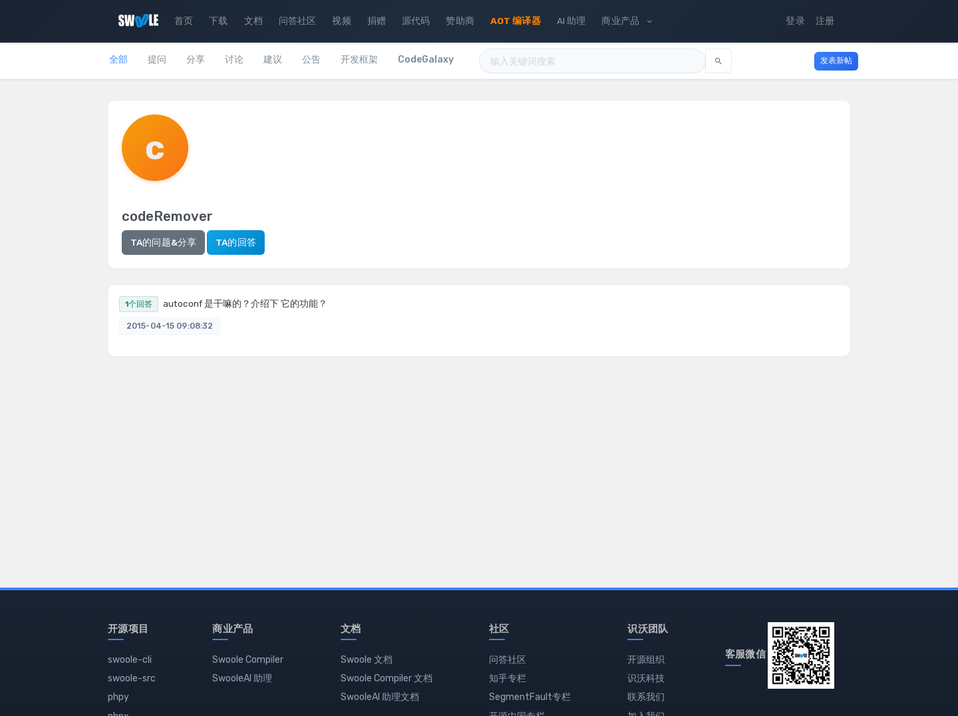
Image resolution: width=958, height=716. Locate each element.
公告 (311, 59)
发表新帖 (836, 60)
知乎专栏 (507, 678)
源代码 (416, 20)
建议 (272, 59)
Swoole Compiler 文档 (386, 678)
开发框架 (359, 59)
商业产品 (626, 20)
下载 (218, 20)
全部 (118, 59)
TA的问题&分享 (163, 242)
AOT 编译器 (515, 20)
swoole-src (132, 678)
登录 (795, 20)
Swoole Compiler (247, 659)
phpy (118, 697)
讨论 (234, 59)
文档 (253, 20)
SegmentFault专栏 (530, 697)
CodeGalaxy (426, 59)
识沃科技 (646, 678)
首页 (183, 20)
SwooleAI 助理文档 (380, 697)
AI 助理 (571, 20)
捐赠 (376, 20)
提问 (157, 59)
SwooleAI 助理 (242, 678)
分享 (195, 59)
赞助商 (460, 20)
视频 (341, 20)
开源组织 (646, 659)
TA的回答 (236, 242)
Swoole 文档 (367, 659)
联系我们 (646, 697)
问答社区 (298, 20)
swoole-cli (130, 659)
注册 (825, 20)
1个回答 (138, 304)
